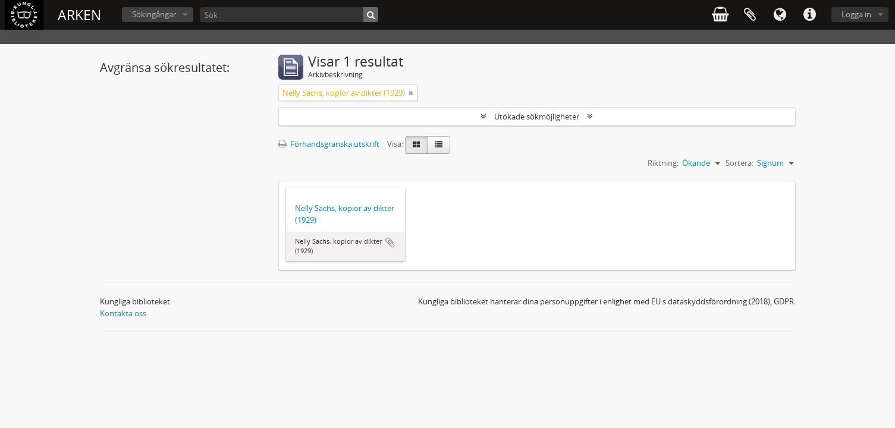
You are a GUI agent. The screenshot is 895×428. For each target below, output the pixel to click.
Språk (779, 15)
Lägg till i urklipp (390, 242)
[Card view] (416, 145)
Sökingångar (154, 14)
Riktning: (663, 163)
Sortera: (739, 163)
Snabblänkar (809, 15)
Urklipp (750, 15)
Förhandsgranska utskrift (328, 144)
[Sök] (289, 14)
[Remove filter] (411, 93)
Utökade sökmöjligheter (536, 116)
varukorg (720, 15)
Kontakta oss (123, 313)
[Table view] (438, 145)
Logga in (856, 14)
